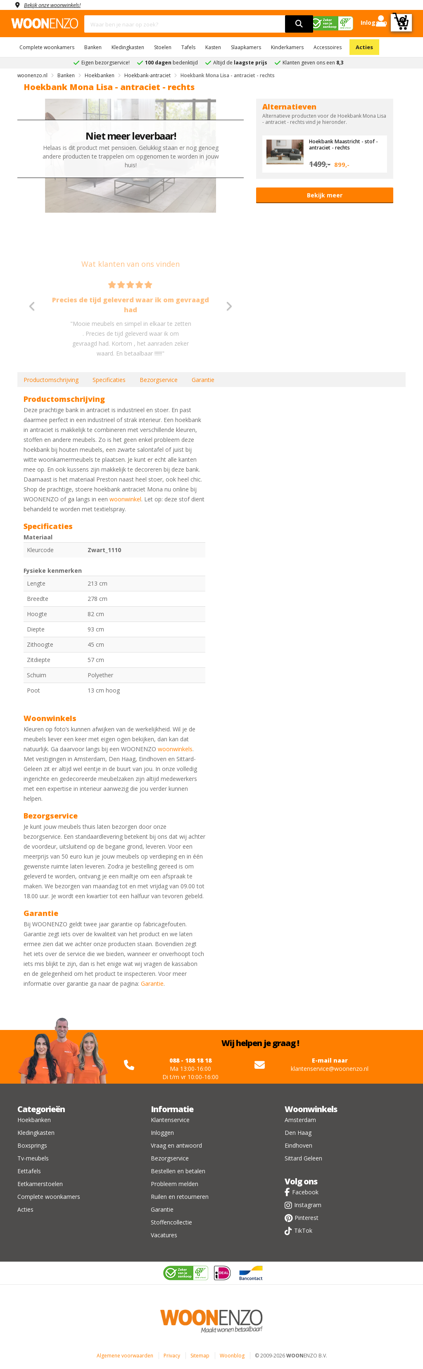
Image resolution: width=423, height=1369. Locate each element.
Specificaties (109, 380)
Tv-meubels (33, 1158)
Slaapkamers (246, 47)
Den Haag (298, 1132)
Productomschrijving (51, 380)
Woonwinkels (311, 1109)
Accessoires (328, 47)
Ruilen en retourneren (180, 1197)
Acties (364, 47)
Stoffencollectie (171, 1222)
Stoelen (162, 47)
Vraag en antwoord (176, 1145)
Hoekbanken (34, 1120)
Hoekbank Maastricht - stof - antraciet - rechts (344, 144)
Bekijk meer (324, 195)
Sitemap (199, 1355)
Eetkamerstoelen (40, 1184)
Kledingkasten (128, 47)
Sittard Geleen (303, 1158)
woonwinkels (175, 749)
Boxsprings (32, 1145)
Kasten (213, 47)
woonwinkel (125, 499)
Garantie (203, 380)
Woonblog (232, 1355)
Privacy (172, 1355)
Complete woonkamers (46, 47)
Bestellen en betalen (178, 1171)
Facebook (305, 1192)
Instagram (307, 1205)
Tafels (188, 47)
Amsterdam (300, 1120)
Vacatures (164, 1235)
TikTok (303, 1230)
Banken (93, 47)
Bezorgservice (159, 380)
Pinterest (306, 1218)
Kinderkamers (287, 47)
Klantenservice (170, 1120)
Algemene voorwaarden (125, 1355)
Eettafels (29, 1171)
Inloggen (162, 1132)
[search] (299, 24)
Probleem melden (174, 1184)
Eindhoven (298, 1145)
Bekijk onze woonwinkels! (56, 5)
